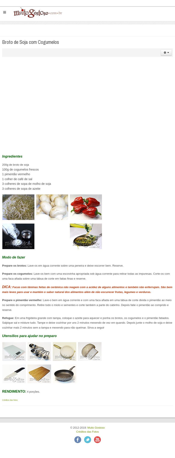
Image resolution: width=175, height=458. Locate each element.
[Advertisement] (88, 91)
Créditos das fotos (10, 400)
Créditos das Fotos (87, 431)
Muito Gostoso (96, 427)
